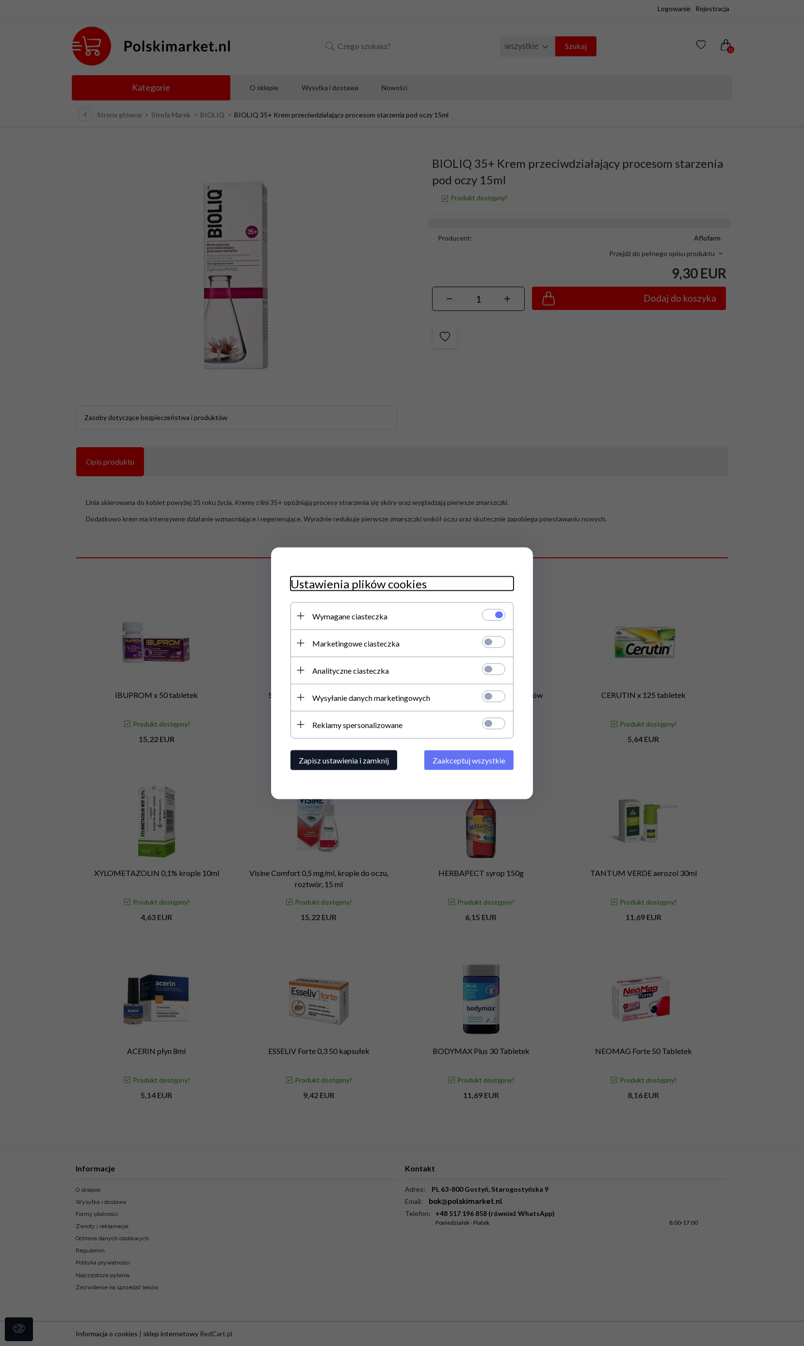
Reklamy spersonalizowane (357, 724)
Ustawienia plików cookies (358, 583)
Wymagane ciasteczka (349, 615)
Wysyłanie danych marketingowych (371, 697)
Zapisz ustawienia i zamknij (344, 759)
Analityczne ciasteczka (350, 670)
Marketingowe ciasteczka (356, 643)
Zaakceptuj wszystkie (469, 759)
